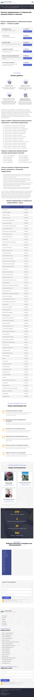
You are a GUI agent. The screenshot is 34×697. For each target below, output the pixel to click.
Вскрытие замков (5, 654)
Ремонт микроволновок (7, 638)
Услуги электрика (5, 650)
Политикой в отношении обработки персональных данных (18, 599)
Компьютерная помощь (7, 659)
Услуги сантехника (6, 649)
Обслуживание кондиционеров (8, 657)
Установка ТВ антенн (6, 661)
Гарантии (4, 617)
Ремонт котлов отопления (7, 643)
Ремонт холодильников (7, 634)
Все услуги (4, 623)
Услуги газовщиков (6, 652)
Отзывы (3, 619)
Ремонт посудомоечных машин (8, 645)
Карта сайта (4, 624)
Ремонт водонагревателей (7, 647)
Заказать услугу (27, 31)
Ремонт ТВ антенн (6, 640)
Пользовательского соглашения (19, 601)
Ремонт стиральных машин (8, 633)
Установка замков (6, 663)
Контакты (4, 621)
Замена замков (5, 656)
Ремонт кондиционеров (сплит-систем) (10, 641)
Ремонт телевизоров (6, 636)
